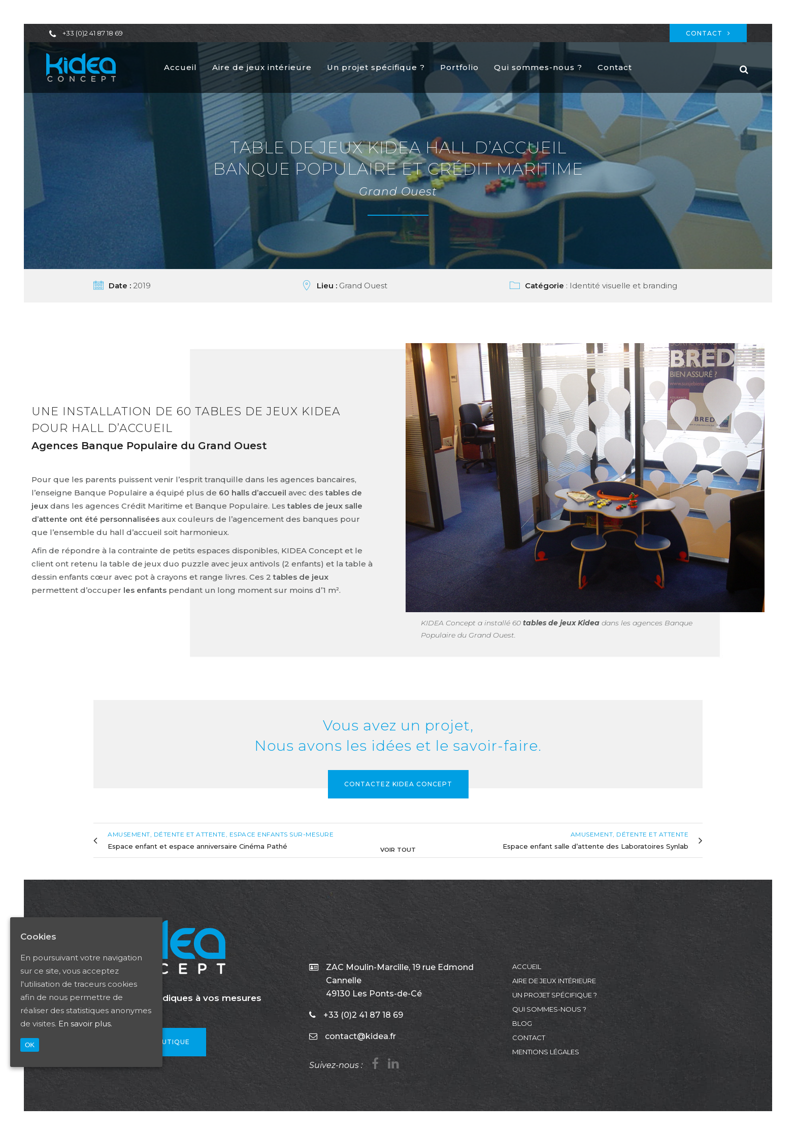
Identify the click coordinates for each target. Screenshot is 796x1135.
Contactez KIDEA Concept (398, 784)
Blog (522, 1023)
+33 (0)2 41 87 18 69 (92, 33)
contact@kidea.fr (360, 1036)
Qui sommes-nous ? (549, 1009)
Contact (708, 33)
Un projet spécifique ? (554, 995)
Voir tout (398, 848)
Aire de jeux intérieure (554, 981)
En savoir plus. (85, 1023)
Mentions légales (545, 1052)
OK (30, 1045)
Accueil (526, 966)
